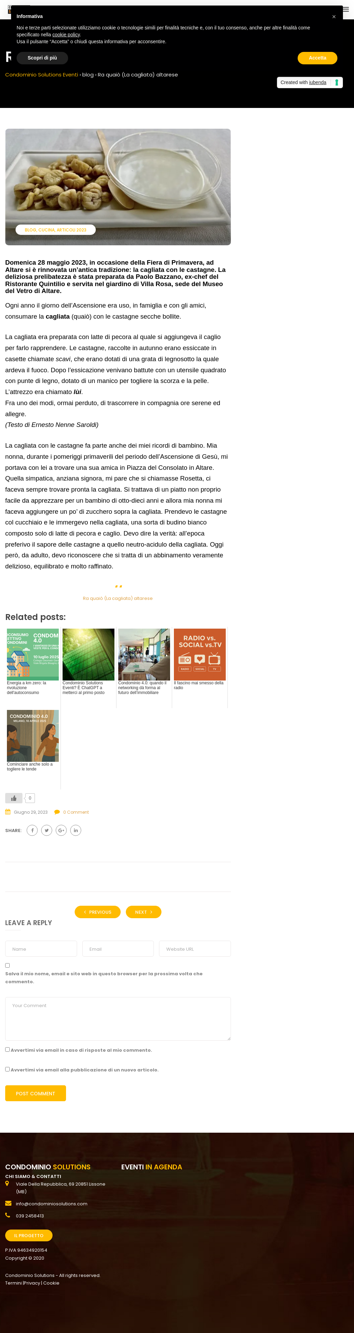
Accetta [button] (317, 58)
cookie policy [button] (66, 34)
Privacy (32, 1283)
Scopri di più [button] (42, 58)
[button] (333, 16)
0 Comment (76, 812)
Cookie (51, 1283)
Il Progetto (29, 1235)
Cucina (46, 230)
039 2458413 (30, 1216)
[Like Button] (13, 798)
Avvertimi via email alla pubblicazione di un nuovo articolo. (85, 1070)
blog (30, 230)
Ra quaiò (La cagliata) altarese (118, 598)
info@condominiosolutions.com (51, 1203)
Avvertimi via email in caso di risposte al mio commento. (81, 1050)
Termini (13, 1283)
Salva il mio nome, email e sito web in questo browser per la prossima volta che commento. (104, 977)
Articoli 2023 (71, 230)
